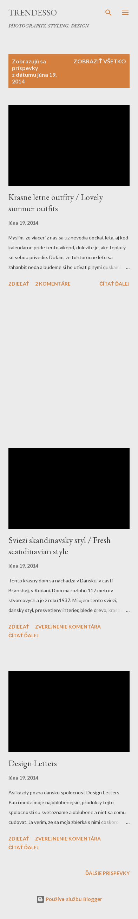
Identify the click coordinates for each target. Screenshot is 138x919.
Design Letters (32, 763)
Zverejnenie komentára (68, 627)
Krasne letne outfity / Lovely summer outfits (55, 203)
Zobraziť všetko (99, 61)
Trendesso (32, 12)
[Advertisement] (69, 368)
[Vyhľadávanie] (108, 12)
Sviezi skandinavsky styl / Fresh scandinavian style (59, 545)
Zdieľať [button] (18, 284)
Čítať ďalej (114, 284)
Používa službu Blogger (69, 899)
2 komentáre (53, 284)
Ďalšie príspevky (107, 873)
